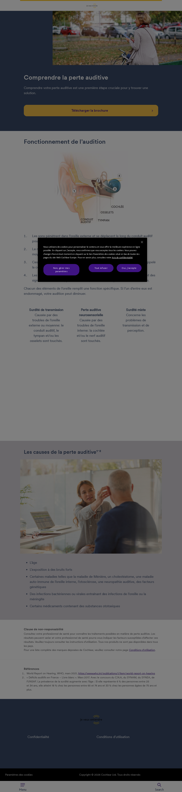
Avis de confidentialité (122, 257)
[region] (92, 260)
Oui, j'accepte (129, 268)
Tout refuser (101, 268)
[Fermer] (142, 242)
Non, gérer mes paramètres (61, 270)
